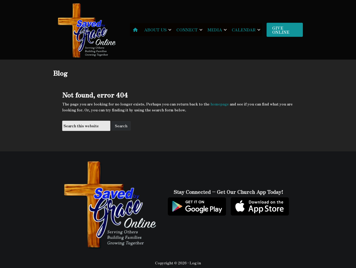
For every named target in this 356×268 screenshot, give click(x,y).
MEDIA (215, 30)
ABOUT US (155, 30)
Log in (195, 262)
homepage (219, 104)
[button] (170, 29)
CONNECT (187, 30)
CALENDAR (244, 30)
